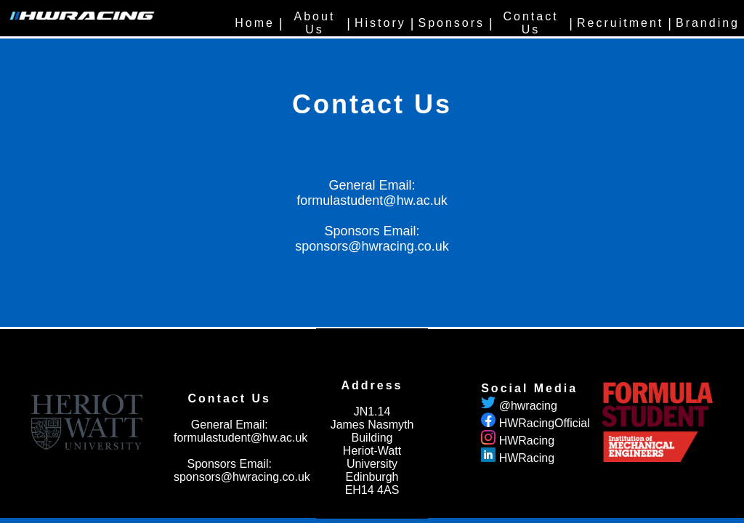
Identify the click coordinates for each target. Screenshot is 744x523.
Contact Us (530, 23)
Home (255, 23)
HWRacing (526, 440)
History (380, 23)
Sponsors (451, 23)
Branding (708, 23)
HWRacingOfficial (544, 423)
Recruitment (620, 23)
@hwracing (528, 406)
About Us (315, 23)
